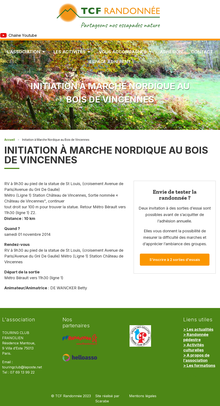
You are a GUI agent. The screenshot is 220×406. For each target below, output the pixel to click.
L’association (26, 51)
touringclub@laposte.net (22, 367)
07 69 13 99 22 (22, 372)
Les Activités (71, 51)
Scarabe (102, 401)
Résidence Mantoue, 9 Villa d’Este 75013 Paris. (18, 348)
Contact (202, 51)
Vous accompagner (125, 51)
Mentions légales (142, 396)
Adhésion (171, 51)
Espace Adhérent (110, 61)
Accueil (9, 139)
